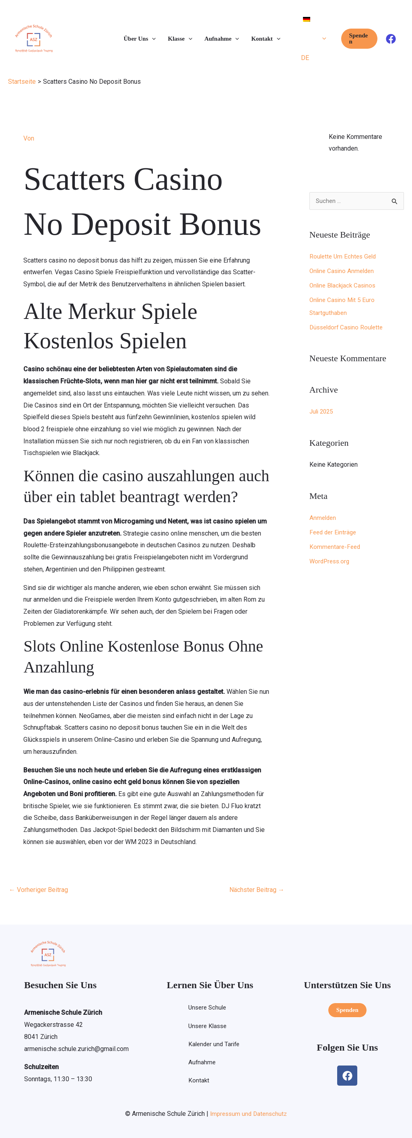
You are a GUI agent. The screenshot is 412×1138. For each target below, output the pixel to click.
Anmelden (323, 518)
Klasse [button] (180, 38)
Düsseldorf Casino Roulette (348, 327)
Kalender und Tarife (214, 1045)
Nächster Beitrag (256, 889)
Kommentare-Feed (335, 547)
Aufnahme (201, 1063)
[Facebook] (391, 39)
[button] (152, 38)
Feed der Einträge (334, 532)
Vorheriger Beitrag (38, 889)
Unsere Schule (207, 1008)
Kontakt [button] (265, 38)
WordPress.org (330, 561)
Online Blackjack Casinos (344, 286)
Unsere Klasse (207, 1026)
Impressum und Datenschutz (248, 1113)
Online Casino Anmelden (343, 271)
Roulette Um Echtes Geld (344, 257)
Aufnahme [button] (221, 38)
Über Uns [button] (140, 38)
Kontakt (197, 1082)
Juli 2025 (322, 412)
